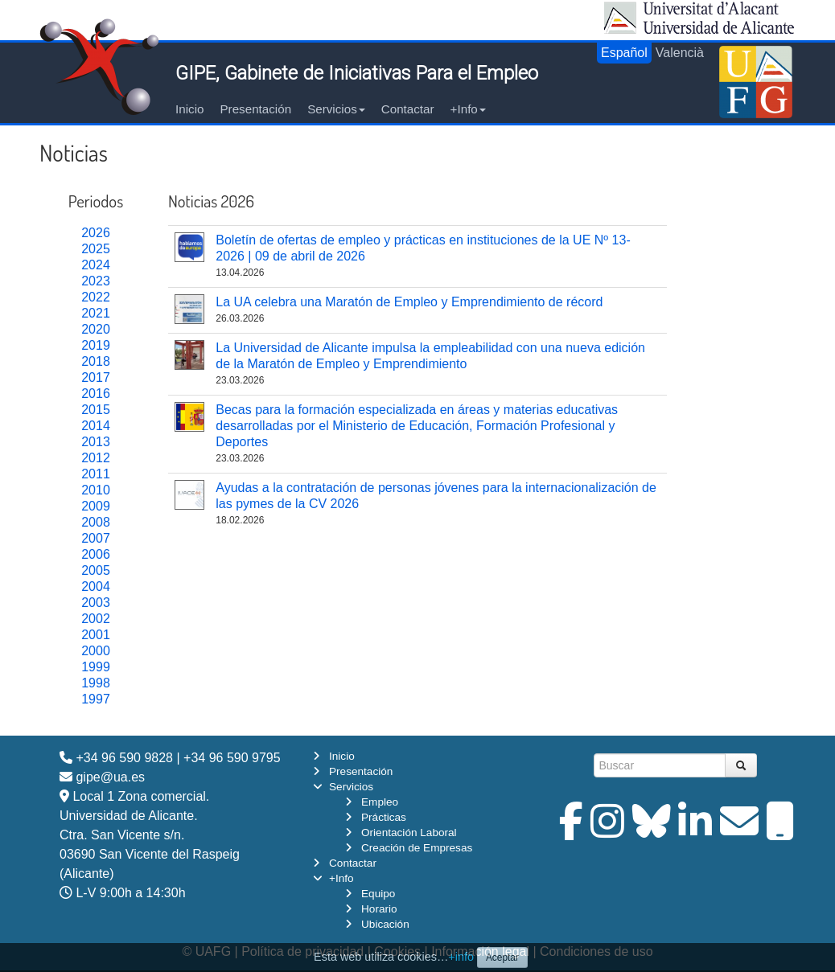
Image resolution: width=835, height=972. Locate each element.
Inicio (189, 109)
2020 (95, 329)
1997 (95, 699)
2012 (95, 458)
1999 (95, 667)
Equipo (378, 894)
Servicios (336, 109)
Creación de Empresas (416, 848)
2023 (95, 281)
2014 (95, 426)
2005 (95, 570)
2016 (95, 393)
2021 (95, 313)
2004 (95, 586)
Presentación (255, 109)
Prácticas (383, 817)
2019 (95, 345)
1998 (95, 683)
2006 (95, 554)
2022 (95, 297)
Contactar (407, 109)
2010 (95, 490)
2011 (95, 474)
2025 (95, 249)
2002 (95, 618)
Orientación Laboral (409, 832)
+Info (468, 109)
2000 (95, 651)
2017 (95, 377)
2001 (95, 635)
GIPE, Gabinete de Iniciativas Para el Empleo (356, 73)
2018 (95, 361)
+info (461, 956)
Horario (379, 909)
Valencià (680, 52)
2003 (95, 602)
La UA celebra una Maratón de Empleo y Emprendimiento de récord (409, 302)
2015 (95, 409)
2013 (95, 442)
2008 (95, 522)
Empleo (379, 802)
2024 (95, 265)
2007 (95, 538)
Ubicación (385, 924)
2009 (95, 506)
